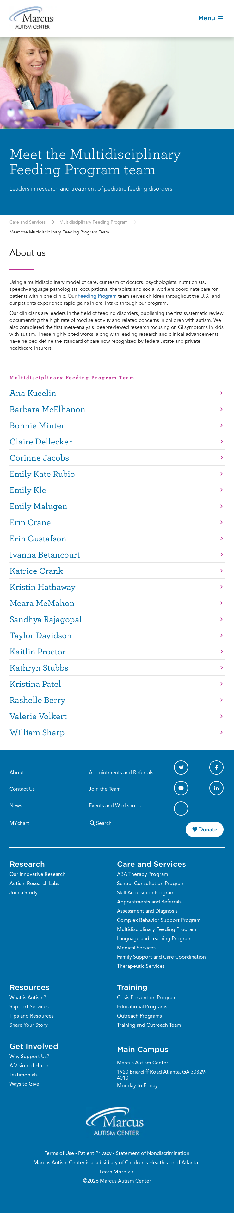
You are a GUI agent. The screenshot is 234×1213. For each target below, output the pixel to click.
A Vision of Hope (28, 1066)
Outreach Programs (139, 1016)
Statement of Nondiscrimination (152, 1153)
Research (27, 864)
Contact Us (22, 789)
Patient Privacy (95, 1153)
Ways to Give (24, 1084)
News (15, 805)
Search (100, 823)
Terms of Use (59, 1153)
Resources (29, 987)
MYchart (19, 823)
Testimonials (23, 1075)
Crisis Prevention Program (147, 997)
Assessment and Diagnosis (147, 911)
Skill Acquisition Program (146, 893)
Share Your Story (28, 1025)
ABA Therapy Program (142, 874)
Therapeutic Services (141, 966)
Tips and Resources (31, 1016)
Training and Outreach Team (149, 1025)
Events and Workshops (115, 805)
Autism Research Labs (34, 883)
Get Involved (33, 1046)
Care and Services (27, 222)
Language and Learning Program (154, 939)
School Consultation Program (151, 883)
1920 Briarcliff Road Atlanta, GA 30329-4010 (161, 1075)
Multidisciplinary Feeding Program (93, 222)
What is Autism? (27, 997)
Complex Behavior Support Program (159, 920)
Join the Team (105, 789)
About (16, 773)
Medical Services (136, 948)
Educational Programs (142, 1007)
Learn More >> (117, 1172)
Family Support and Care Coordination (161, 957)
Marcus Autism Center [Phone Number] (142, 1063)
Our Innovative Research (37, 874)
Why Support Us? (29, 1056)
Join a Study (23, 893)
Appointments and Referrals (121, 773)
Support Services (29, 1007)
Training (132, 987)
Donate (208, 829)
